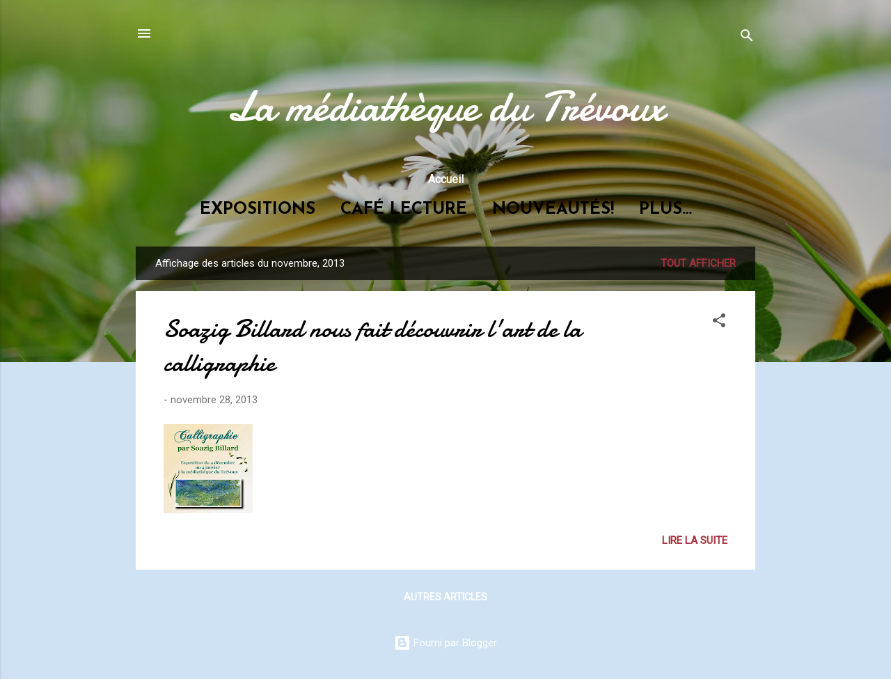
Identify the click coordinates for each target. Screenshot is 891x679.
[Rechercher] (747, 38)
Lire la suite (694, 540)
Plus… (665, 209)
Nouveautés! (553, 209)
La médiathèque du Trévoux (445, 106)
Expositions (257, 209)
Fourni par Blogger (445, 643)
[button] (719, 323)
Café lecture (403, 209)
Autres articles (445, 596)
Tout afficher (698, 263)
